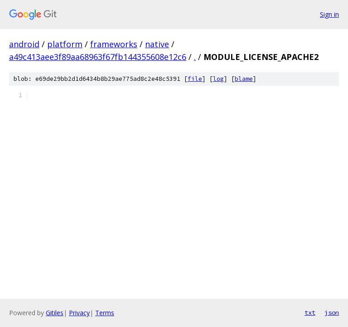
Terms (104, 312)
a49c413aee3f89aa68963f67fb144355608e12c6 (97, 56)
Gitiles (54, 312)
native (157, 44)
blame (244, 79)
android (24, 44)
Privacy (79, 312)
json (331, 312)
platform (64, 44)
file (195, 79)
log (218, 79)
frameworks (113, 44)
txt (309, 312)
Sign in (329, 14)
